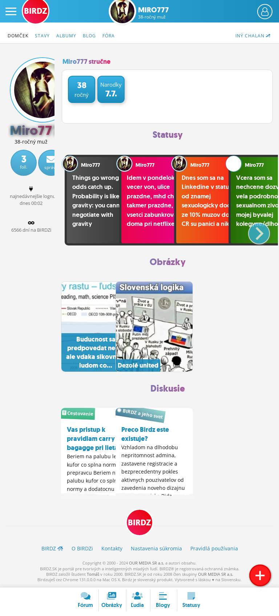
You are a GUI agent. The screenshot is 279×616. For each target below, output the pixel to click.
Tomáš (93, 575)
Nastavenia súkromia (156, 549)
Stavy (42, 36)
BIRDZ (139, 523)
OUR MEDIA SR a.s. (146, 563)
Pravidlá (214, 549)
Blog (89, 36)
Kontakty (111, 549)
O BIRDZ (82, 549)
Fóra (108, 36)
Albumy (66, 36)
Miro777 (153, 12)
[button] (253, 231)
